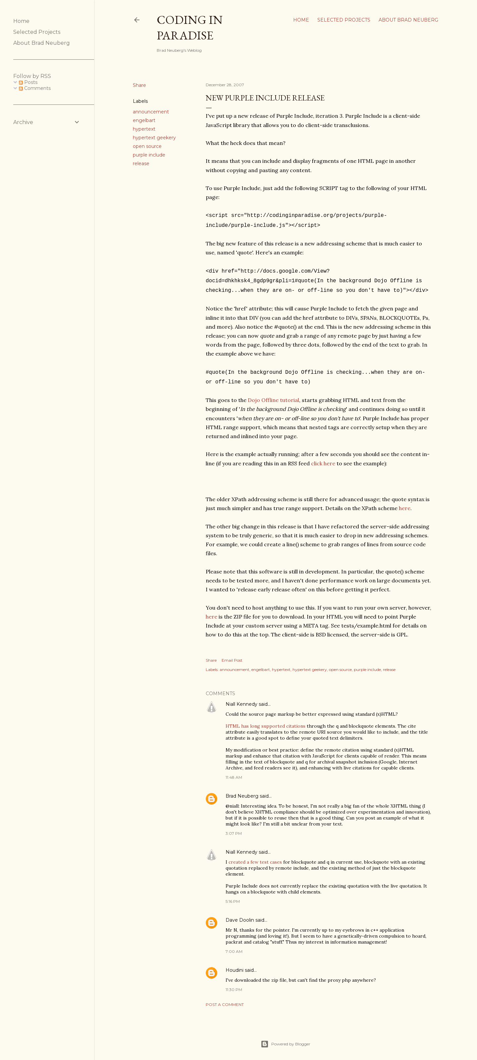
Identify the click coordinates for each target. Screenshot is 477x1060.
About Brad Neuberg (408, 20)
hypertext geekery (154, 138)
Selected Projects (343, 20)
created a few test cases (255, 857)
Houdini (234, 965)
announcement (151, 112)
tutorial (289, 395)
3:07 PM (234, 828)
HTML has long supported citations (265, 721)
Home (301, 20)
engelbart (144, 120)
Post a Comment (225, 999)
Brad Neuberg (242, 791)
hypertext (144, 129)
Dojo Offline (263, 395)
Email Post (232, 655)
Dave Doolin (240, 915)
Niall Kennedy (241, 699)
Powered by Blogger (285, 1039)
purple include (149, 155)
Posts (28, 82)
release (141, 163)
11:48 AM (234, 772)
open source (147, 146)
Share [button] (139, 85)
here (404, 503)
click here (323, 458)
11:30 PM (234, 984)
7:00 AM (234, 946)
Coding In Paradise (190, 27)
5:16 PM (233, 896)
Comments (35, 88)
